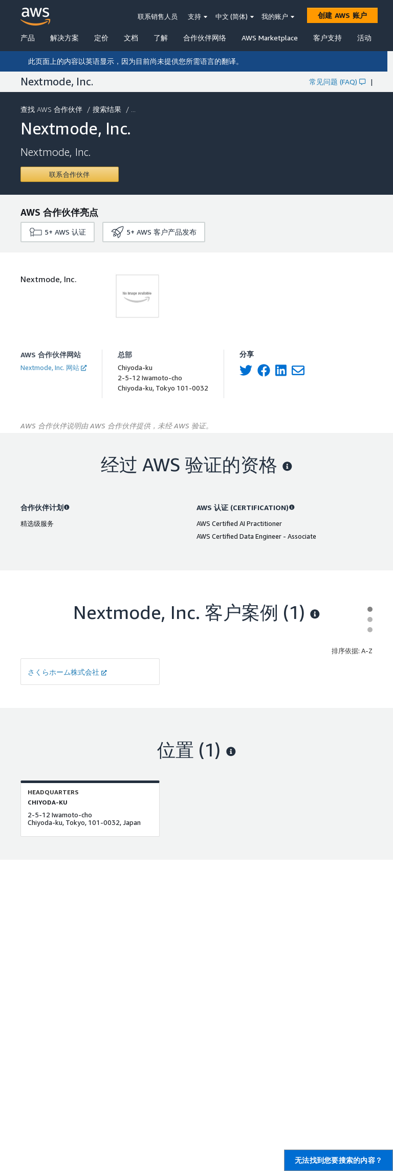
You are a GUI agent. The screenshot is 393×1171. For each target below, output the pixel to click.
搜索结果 (108, 109)
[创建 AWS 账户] (342, 15)
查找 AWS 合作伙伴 (52, 109)
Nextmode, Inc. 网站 (53, 367)
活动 (364, 37)
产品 (27, 37)
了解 (161, 37)
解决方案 (64, 37)
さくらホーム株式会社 (67, 672)
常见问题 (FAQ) (337, 81)
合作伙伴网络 (204, 37)
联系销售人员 (158, 16)
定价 (101, 37)
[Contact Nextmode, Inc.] (69, 174)
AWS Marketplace (270, 37)
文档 (131, 37)
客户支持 (327, 37)
